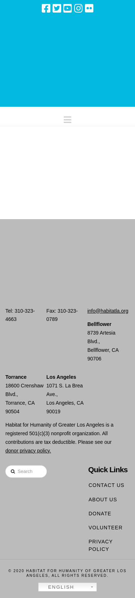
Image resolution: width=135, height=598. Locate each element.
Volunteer (106, 527)
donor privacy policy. (28, 451)
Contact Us (107, 485)
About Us (103, 499)
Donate (100, 513)
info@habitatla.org (108, 311)
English (57, 587)
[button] (67, 118)
